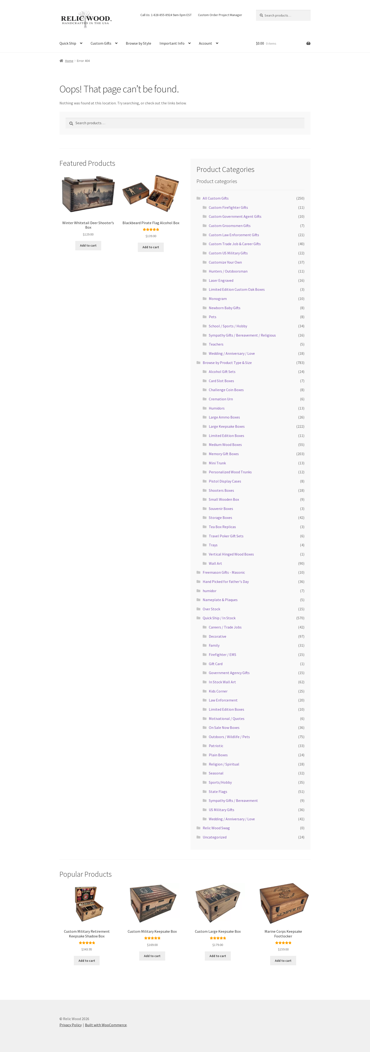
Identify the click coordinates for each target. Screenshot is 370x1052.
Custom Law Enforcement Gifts (234, 234)
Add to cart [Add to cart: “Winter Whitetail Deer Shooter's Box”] (88, 245)
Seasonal (216, 773)
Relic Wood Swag (216, 827)
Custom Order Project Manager (220, 15)
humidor (209, 590)
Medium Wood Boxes (225, 444)
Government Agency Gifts (229, 672)
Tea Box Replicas (222, 526)
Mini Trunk (217, 463)
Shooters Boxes (221, 490)
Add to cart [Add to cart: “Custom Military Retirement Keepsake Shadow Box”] (87, 960)
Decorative (217, 636)
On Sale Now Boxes (224, 727)
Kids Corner (218, 691)
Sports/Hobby (220, 782)
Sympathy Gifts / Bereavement (233, 800)
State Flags (218, 791)
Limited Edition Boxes (226, 435)
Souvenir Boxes (221, 508)
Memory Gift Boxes (224, 453)
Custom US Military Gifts (228, 253)
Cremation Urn (221, 399)
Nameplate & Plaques (220, 599)
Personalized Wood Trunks (230, 472)
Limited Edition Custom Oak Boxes (237, 289)
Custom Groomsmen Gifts (230, 225)
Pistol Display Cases (225, 481)
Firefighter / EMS (222, 654)
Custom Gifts (101, 43)
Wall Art (215, 563)
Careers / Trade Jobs (225, 627)
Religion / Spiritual (224, 764)
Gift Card (216, 663)
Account (205, 43)
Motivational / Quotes (226, 718)
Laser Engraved (221, 280)
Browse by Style (138, 43)
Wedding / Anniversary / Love (232, 353)
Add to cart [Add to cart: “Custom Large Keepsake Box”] (218, 956)
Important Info (172, 43)
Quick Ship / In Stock (219, 618)
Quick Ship (67, 43)
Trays (213, 545)
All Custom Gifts (216, 198)
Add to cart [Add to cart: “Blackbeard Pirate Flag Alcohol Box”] (151, 247)
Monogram (218, 298)
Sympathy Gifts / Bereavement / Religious (242, 335)
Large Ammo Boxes (224, 417)
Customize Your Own (225, 262)
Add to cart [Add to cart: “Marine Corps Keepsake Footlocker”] (283, 960)
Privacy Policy (70, 1024)
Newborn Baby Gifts (224, 307)
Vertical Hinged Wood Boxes (231, 554)
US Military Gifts (221, 809)
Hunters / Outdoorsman (228, 271)
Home (69, 61)
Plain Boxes (218, 755)
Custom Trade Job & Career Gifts (235, 243)
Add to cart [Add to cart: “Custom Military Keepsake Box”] (152, 956)
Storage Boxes (220, 517)
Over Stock (211, 609)
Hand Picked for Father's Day (226, 581)
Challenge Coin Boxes (226, 389)
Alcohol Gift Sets (222, 371)
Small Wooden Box (224, 499)
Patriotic (216, 745)
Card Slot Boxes (221, 380)
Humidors (217, 408)
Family (214, 645)
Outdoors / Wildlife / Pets (229, 736)
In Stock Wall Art (222, 682)
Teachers (216, 344)
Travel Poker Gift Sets (226, 536)
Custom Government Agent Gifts (235, 216)
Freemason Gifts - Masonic (224, 572)
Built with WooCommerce (106, 1024)
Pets (212, 316)
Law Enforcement (223, 700)
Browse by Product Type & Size (227, 362)
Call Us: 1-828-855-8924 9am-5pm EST (166, 15)
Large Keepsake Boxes (227, 426)
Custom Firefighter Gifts (228, 207)
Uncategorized (215, 837)
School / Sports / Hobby (228, 326)
